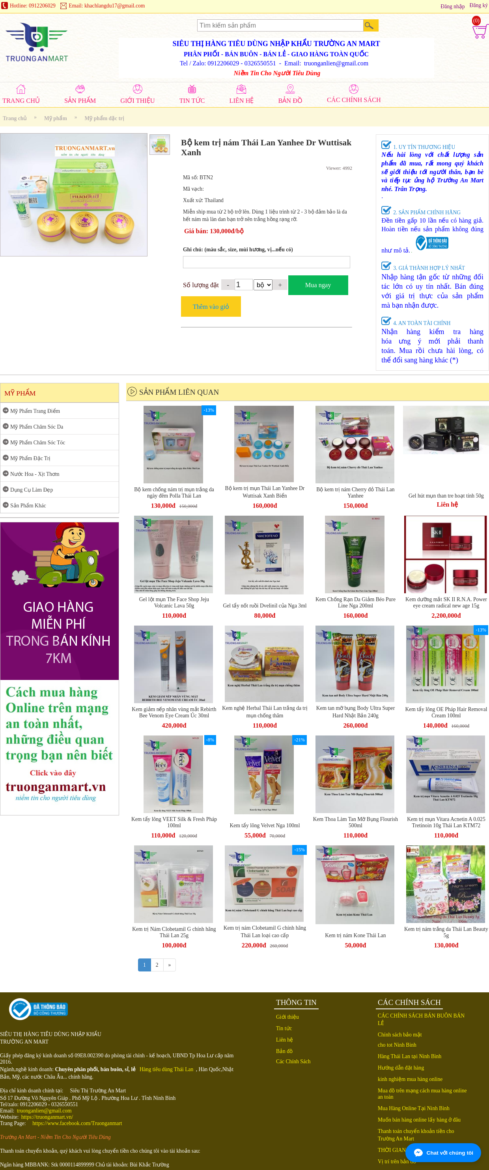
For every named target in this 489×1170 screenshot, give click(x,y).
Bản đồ (284, 1051)
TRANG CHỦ (21, 100)
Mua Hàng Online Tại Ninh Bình (414, 1108)
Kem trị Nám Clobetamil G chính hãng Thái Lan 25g (174, 932)
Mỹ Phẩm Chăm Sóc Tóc (37, 443)
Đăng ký (479, 5)
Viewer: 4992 (339, 168)
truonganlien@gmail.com (44, 1111)
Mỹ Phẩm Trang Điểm (35, 411)
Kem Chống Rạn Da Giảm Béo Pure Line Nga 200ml (355, 602)
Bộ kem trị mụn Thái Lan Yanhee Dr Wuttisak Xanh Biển (265, 492)
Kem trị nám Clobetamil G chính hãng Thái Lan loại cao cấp (265, 931)
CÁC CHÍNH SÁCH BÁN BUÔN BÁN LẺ (421, 1019)
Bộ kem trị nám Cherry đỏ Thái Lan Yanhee (355, 493)
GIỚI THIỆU (137, 100)
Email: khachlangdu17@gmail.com (107, 6)
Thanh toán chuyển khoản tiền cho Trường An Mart (416, 1135)
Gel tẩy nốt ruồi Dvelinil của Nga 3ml (264, 606)
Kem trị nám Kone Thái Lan (355, 935)
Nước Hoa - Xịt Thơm (35, 474)
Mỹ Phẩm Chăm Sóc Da (36, 427)
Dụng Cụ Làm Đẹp (31, 490)
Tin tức (284, 1028)
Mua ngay (318, 285)
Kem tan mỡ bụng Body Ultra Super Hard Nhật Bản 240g (355, 712)
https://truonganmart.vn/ (47, 1117)
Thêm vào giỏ (211, 306)
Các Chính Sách (293, 1061)
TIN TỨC (192, 100)
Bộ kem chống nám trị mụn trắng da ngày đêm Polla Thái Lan (174, 493)
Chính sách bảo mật (400, 1035)
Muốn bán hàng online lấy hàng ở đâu (419, 1120)
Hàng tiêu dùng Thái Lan (166, 1069)
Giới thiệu (287, 1017)
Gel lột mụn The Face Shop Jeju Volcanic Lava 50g (174, 602)
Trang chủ (14, 118)
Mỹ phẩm (55, 118)
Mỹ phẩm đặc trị (105, 118)
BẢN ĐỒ (290, 100)
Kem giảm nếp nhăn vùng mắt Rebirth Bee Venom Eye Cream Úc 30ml (174, 712)
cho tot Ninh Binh (397, 1045)
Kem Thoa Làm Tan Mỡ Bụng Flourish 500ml (355, 822)
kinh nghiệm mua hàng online (410, 1079)
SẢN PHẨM (80, 100)
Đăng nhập (452, 6)
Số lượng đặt (201, 285)
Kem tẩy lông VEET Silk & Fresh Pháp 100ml (174, 822)
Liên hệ (284, 1040)
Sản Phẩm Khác (28, 506)
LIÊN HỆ (241, 100)
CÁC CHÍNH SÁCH (354, 100)
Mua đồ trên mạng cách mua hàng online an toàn (422, 1094)
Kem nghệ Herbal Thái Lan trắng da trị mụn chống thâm (264, 712)
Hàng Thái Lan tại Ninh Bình (409, 1056)
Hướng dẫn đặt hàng (401, 1068)
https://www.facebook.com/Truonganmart (77, 1123)
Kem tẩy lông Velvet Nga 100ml (265, 825)
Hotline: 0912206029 (33, 6)
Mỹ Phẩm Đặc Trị (30, 458)
